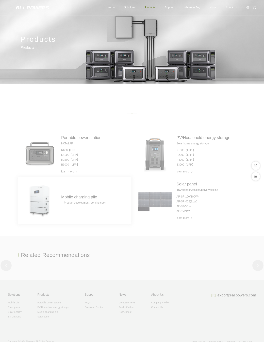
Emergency (14, 312)
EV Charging (14, 321)
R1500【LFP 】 (185, 154)
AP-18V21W (183, 210)
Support (169, 7)
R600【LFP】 (69, 154)
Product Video (126, 312)
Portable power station (49, 307)
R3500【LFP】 (70, 164)
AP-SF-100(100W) (187, 201)
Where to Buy (192, 7)
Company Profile (160, 307)
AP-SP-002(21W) (186, 206)
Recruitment (125, 316)
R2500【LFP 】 (185, 159)
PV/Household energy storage (53, 312)
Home (111, 7)
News (213, 7)
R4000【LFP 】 (185, 164)
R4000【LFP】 (70, 159)
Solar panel (43, 321)
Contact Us (157, 312)
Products (150, 7)
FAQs (88, 307)
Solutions (129, 7)
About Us (231, 7)
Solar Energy (15, 316)
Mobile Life (13, 307)
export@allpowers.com (236, 300)
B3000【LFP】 (70, 169)
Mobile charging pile (47, 316)
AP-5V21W (183, 215)
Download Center (94, 312)
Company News (127, 307)
